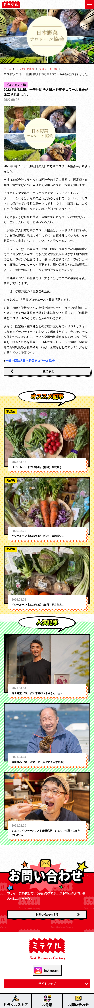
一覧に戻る (47, 371)
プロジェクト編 (48, 69)
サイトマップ (47, 983)
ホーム (7, 69)
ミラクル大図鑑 (25, 69)
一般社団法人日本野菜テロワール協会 (30, 360)
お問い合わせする (47, 914)
